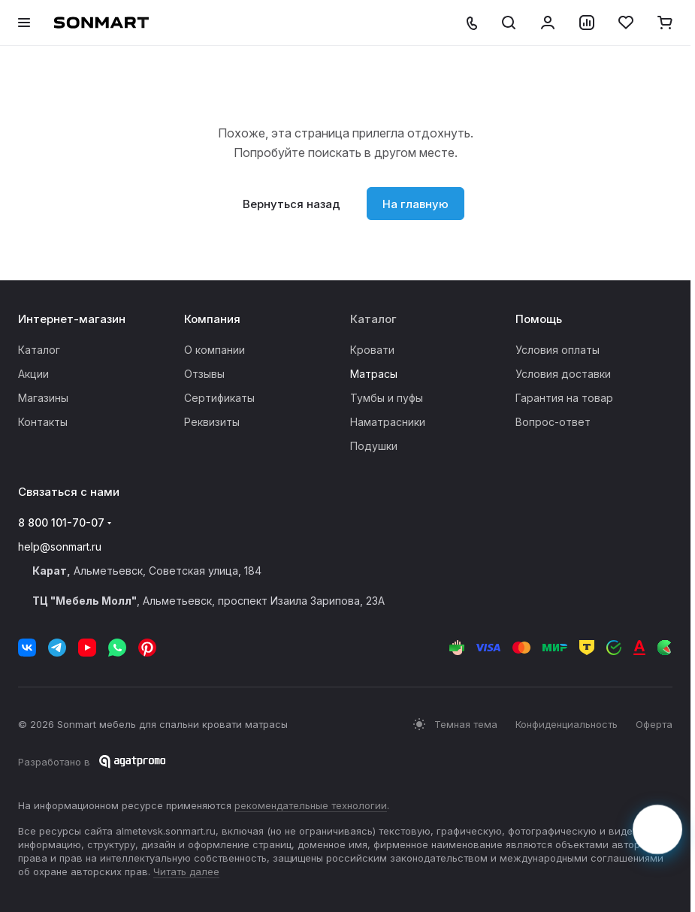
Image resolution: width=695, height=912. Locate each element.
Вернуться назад (291, 204)
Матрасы (373, 373)
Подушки (373, 445)
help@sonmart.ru (59, 546)
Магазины (43, 397)
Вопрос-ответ (553, 421)
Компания (212, 319)
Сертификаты (219, 397)
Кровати (372, 349)
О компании (214, 349)
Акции (33, 373)
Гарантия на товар (564, 397)
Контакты (43, 421)
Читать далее (186, 871)
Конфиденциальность (566, 724)
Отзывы (204, 373)
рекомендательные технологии (310, 805)
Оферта (654, 724)
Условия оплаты (557, 349)
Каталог (39, 349)
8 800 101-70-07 (61, 522)
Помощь (538, 319)
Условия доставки (563, 373)
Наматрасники (387, 421)
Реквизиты (212, 421)
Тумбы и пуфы (386, 397)
